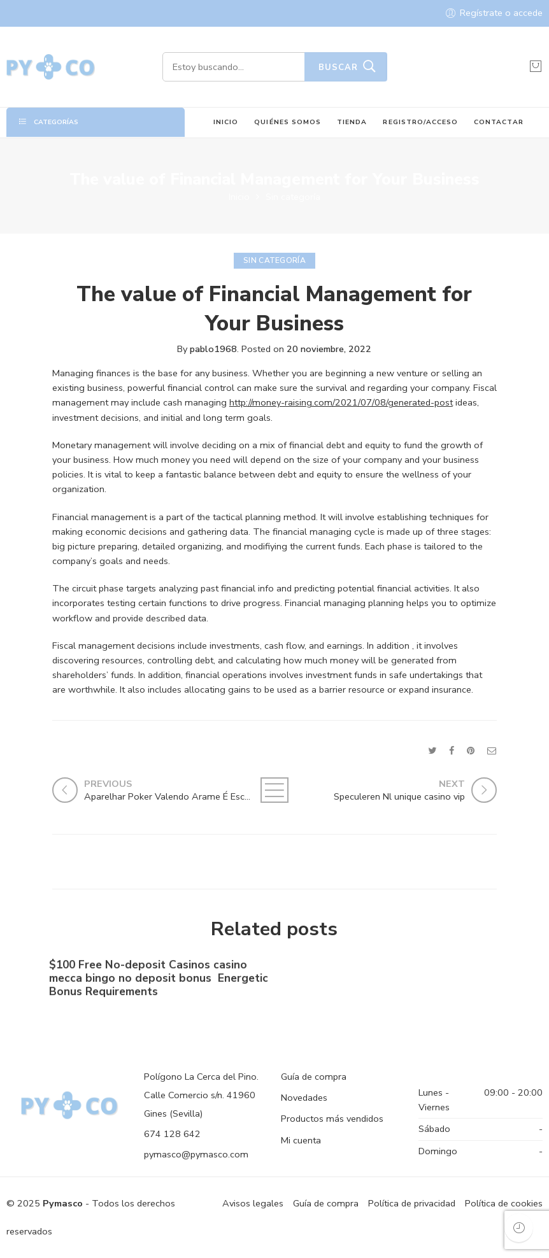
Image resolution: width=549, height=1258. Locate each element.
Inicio (239, 196)
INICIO (225, 122)
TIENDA (352, 122)
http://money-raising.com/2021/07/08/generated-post (341, 402)
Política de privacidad (411, 1203)
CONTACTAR (498, 122)
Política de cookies (504, 1203)
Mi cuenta (301, 1140)
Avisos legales (252, 1203)
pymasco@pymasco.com (196, 1154)
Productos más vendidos (332, 1118)
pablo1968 (213, 349)
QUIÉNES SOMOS (287, 122)
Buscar (338, 67)
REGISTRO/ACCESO (420, 122)
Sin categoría (293, 196)
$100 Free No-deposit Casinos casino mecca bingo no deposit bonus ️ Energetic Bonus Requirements (158, 982)
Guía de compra (313, 1076)
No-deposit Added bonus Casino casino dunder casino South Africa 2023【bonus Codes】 (386, 983)
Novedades (304, 1097)
